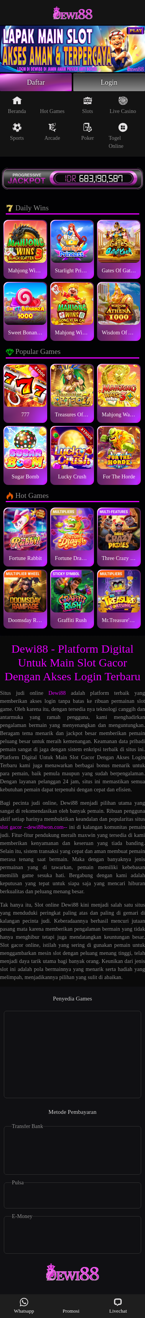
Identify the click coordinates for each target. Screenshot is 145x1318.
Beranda (17, 105)
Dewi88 (57, 693)
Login (109, 82)
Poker (87, 132)
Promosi (71, 1305)
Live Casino (123, 105)
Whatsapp (24, 1305)
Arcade (52, 132)
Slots (87, 105)
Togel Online (118, 136)
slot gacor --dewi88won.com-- (33, 827)
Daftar (36, 82)
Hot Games (52, 105)
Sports (17, 132)
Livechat (118, 1305)
